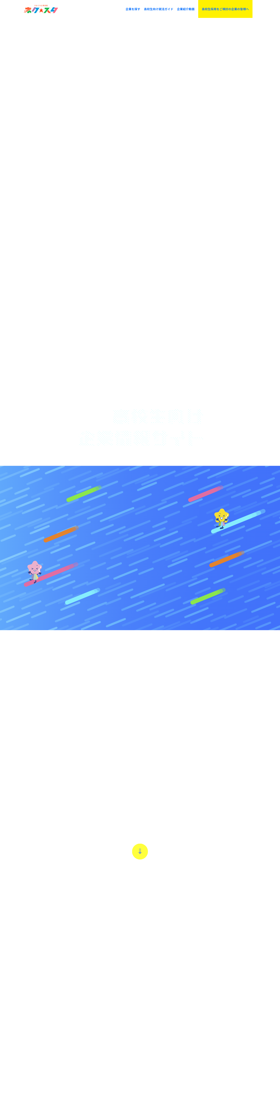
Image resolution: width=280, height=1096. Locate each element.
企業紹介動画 (186, 9)
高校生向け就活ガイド (158, 9)
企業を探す (133, 9)
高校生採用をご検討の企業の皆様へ (225, 9)
